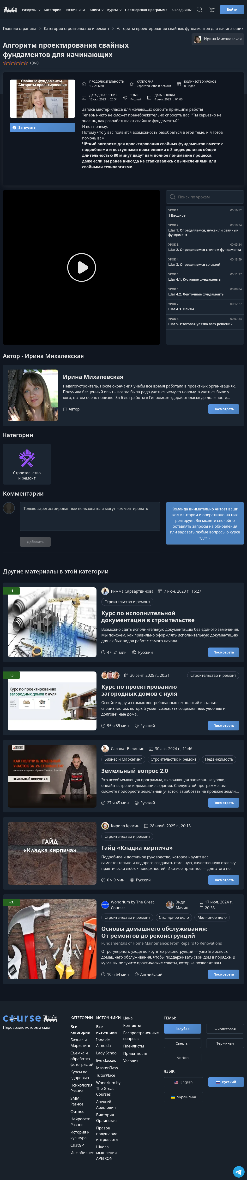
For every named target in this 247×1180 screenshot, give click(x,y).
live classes (106, 1060)
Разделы (29, 9)
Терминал (225, 1043)
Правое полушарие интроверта (107, 1133)
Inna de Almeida (103, 1042)
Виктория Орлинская (106, 1117)
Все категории (80, 1029)
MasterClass (107, 1067)
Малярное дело (212, 917)
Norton (182, 1057)
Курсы (112, 9)
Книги (95, 9)
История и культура (80, 1134)
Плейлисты (133, 1046)
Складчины (182, 9)
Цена (128, 1018)
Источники (75, 9)
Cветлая (182, 1043)
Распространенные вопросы (141, 1035)
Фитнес (77, 1111)
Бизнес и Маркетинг (123, 759)
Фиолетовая (225, 1028)
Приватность (135, 1053)
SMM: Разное (76, 1101)
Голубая (182, 1028)
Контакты (132, 1025)
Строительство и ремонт (154, 86)
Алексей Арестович (106, 1104)
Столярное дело (174, 917)
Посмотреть (223, 409)
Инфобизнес (82, 1152)
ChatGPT (78, 1145)
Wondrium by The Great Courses (108, 1088)
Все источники (106, 1029)
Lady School (106, 1053)
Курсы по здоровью (79, 1074)
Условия (131, 1061)
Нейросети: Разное (80, 1121)
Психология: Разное (81, 1087)
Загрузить (24, 127)
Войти (232, 9)
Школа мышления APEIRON (106, 1152)
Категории (52, 9)
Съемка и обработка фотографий (81, 1058)
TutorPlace (105, 1075)
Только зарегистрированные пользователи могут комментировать (90, 516)
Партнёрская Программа (146, 9)
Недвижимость (219, 759)
